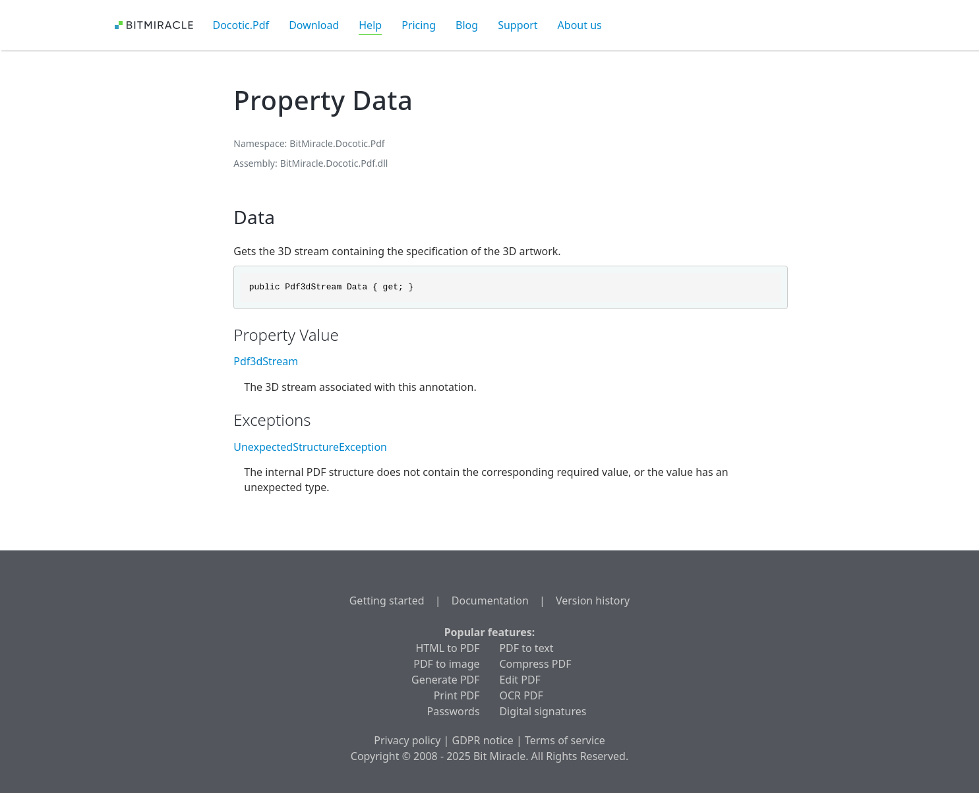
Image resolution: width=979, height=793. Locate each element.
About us (580, 25)
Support (517, 25)
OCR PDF (521, 695)
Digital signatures (542, 711)
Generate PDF (445, 679)
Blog (467, 25)
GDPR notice (483, 740)
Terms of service (565, 740)
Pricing (418, 25)
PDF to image (446, 664)
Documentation (490, 600)
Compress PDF (535, 664)
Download (314, 25)
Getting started (387, 600)
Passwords (453, 711)
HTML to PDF (447, 648)
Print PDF (457, 695)
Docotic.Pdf (241, 25)
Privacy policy (407, 740)
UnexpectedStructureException (310, 447)
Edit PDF (519, 679)
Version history (593, 600)
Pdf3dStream (265, 361)
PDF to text (526, 648)
